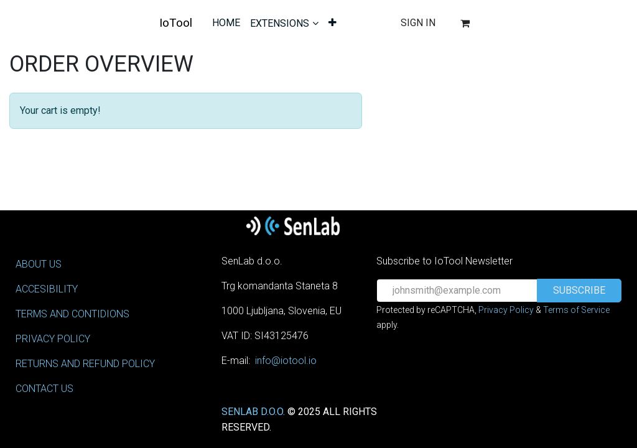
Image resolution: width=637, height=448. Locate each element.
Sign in (418, 23)
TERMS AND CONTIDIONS (72, 314)
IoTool (175, 23)
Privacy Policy (506, 310)
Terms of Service (576, 310)
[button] (579, 290)
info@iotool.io (286, 360)
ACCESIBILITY (47, 289)
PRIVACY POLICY (53, 339)
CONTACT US (44, 388)
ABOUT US (39, 264)
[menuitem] (226, 23)
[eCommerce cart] (465, 23)
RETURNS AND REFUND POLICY (85, 364)
